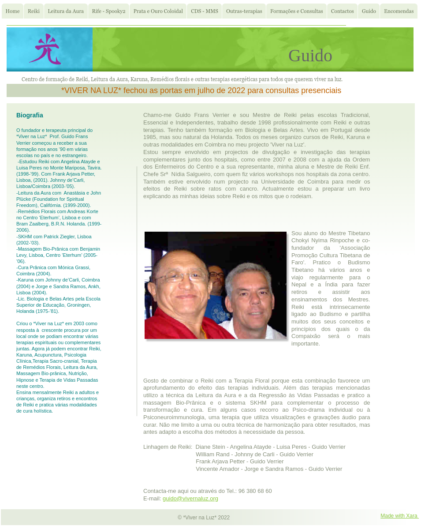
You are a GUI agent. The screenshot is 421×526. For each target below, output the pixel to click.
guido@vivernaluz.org (190, 498)
